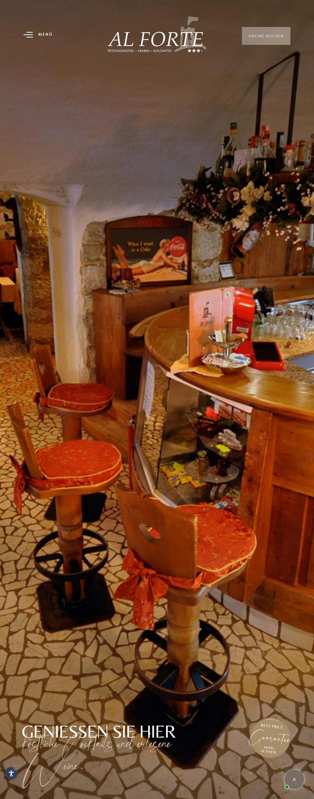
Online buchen (266, 36)
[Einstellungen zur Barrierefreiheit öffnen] (11, 773)
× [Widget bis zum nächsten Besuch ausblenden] (16, 768)
